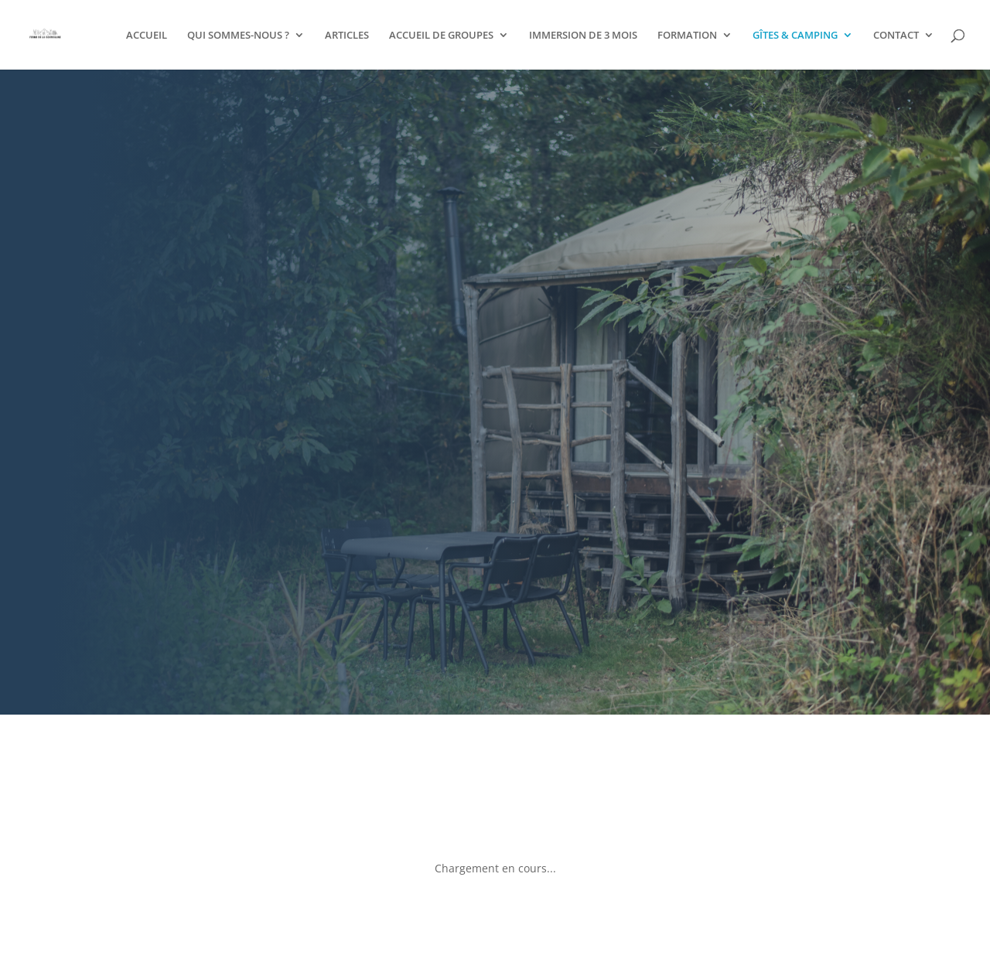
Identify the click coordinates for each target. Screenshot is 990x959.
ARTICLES (347, 35)
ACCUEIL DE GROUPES (441, 35)
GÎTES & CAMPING (795, 35)
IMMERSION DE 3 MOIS (583, 35)
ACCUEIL (146, 35)
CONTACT (896, 35)
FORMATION (687, 35)
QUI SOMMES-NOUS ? (238, 35)
